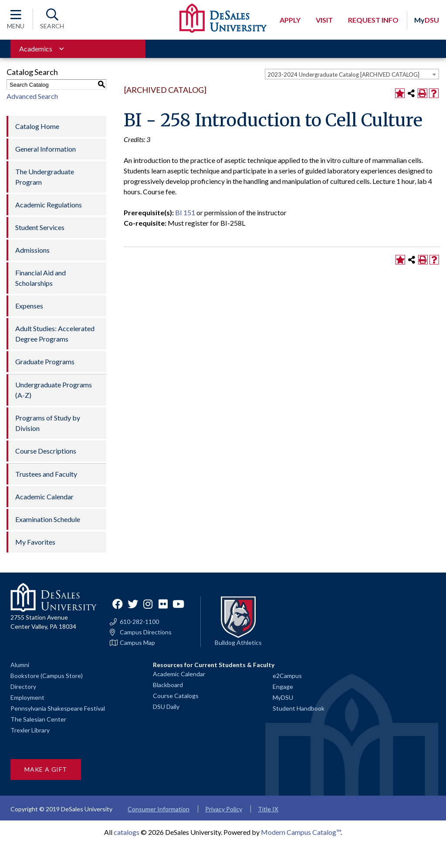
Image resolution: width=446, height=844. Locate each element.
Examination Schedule (47, 519)
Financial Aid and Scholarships (40, 277)
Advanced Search (32, 96)
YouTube (179, 604)
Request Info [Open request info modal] (373, 20)
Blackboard (168, 684)
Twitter (133, 604)
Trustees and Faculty (46, 474)
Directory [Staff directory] (23, 686)
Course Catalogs (176, 695)
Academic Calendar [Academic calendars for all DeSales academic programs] (179, 674)
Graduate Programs (44, 361)
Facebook (118, 604)
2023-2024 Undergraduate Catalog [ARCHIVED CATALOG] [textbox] (343, 74)
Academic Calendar (44, 496)
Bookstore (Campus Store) (46, 675)
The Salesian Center (38, 719)
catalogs (126, 832)
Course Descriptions (45, 451)
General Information (45, 149)
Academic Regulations (48, 204)
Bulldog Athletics (238, 642)
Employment (27, 697)
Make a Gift (45, 769)
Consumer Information (158, 809)
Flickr (163, 604)
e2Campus (287, 675)
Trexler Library (30, 730)
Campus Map (137, 642)
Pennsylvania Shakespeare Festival (57, 708)
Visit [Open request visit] (324, 20)
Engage (283, 686)
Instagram (148, 604)
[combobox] (352, 74)
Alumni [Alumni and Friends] (19, 664)
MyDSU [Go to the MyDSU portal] (283, 697)
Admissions (32, 250)
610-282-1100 (139, 621)
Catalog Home (37, 126)
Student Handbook (298, 708)
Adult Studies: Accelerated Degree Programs (55, 333)
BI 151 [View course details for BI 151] (185, 212)
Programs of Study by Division (47, 423)
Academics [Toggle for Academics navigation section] (35, 48)
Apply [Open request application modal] (290, 20)
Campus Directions (146, 632)
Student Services (39, 227)
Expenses (29, 306)
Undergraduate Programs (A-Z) (53, 389)
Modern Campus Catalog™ (301, 832)
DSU (426, 20)
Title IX (268, 809)
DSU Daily (166, 706)
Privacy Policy (223, 809)
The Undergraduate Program (44, 176)
